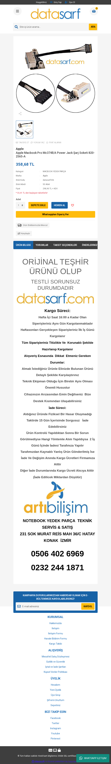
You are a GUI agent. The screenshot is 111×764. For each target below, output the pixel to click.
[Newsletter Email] (55, 606)
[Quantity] (20, 205)
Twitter (55, 723)
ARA (93, 26)
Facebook (56, 718)
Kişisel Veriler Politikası (55, 672)
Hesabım (55, 684)
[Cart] (94, 11)
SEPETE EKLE (38, 205)
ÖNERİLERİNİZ (89, 245)
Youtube (55, 733)
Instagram (55, 728)
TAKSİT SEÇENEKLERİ (65, 245)
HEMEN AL (59, 205)
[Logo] (55, 13)
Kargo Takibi (55, 643)
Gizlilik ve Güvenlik (55, 661)
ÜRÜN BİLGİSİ (23, 245)
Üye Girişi (55, 695)
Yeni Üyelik (55, 690)
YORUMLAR (42, 245)
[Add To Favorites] (72, 205)
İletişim (55, 628)
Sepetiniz (55, 705)
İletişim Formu (55, 633)
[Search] (55, 27)
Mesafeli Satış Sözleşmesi (55, 656)
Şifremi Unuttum (55, 700)
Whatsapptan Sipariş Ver (55, 214)
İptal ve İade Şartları (55, 666)
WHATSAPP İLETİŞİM (92, 758)
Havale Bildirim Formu (55, 638)
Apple (20, 148)
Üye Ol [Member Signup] (70, 2)
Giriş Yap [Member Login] (55, 2)
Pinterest (55, 738)
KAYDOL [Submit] (88, 606)
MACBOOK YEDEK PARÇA (54, 171)
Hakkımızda (55, 623)
